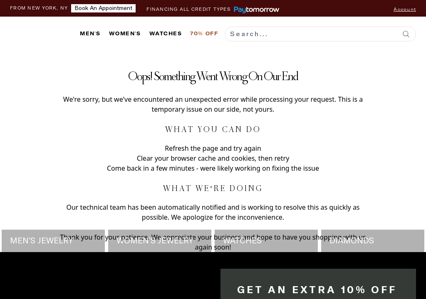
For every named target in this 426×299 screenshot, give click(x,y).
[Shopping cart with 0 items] (412, 33)
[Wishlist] (393, 33)
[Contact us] (374, 33)
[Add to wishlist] (10, 58)
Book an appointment (103, 8)
